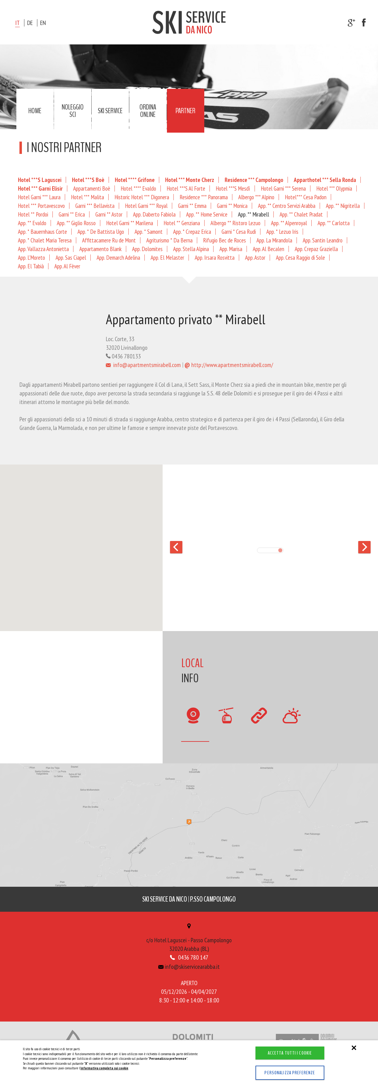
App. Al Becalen (268, 249)
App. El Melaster (167, 257)
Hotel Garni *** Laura (39, 197)
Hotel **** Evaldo (138, 188)
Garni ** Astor (109, 214)
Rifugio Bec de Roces (224, 240)
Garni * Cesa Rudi (239, 231)
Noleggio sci (73, 110)
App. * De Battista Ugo (100, 231)
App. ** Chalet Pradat (301, 214)
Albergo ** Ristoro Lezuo (235, 223)
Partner (185, 111)
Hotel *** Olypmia (334, 188)
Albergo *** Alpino (256, 197)
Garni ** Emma (192, 205)
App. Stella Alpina (191, 249)
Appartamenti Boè (91, 188)
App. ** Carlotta (334, 223)
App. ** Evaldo (32, 223)
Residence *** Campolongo (254, 180)
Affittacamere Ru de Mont (109, 240)
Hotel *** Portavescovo (41, 205)
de (30, 23)
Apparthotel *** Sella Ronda (325, 180)
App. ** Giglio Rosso (76, 223)
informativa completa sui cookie (104, 1061)
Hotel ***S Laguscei (39, 180)
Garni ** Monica (232, 205)
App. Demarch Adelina (118, 257)
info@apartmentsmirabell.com (143, 365)
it (17, 23)
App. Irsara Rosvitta (215, 257)
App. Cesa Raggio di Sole (300, 257)
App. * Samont (149, 231)
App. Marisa (230, 249)
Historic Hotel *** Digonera (141, 197)
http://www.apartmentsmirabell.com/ (229, 365)
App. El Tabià (31, 266)
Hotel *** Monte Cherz (189, 180)
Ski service (110, 111)
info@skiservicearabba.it (189, 968)
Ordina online (147, 110)
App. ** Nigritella (343, 205)
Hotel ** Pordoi (33, 214)
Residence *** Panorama (204, 197)
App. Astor (255, 257)
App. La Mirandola (274, 240)
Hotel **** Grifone (135, 180)
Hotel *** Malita (87, 197)
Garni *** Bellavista (94, 205)
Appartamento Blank (100, 249)
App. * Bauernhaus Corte (42, 231)
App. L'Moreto (31, 257)
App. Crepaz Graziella (316, 249)
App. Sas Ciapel (71, 257)
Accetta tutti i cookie (285, 1046)
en (43, 23)
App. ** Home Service (206, 214)
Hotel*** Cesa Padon (305, 197)
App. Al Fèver (67, 266)
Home (34, 111)
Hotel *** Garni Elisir (40, 188)
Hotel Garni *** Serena (283, 188)
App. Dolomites (147, 249)
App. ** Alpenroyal (289, 223)
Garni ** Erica (72, 214)
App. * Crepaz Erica (192, 231)
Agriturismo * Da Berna (169, 240)
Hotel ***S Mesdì (233, 188)
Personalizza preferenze (285, 1069)
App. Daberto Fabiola (154, 214)
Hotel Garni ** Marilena (129, 223)
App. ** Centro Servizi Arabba (286, 205)
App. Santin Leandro (323, 240)
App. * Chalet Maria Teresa (45, 240)
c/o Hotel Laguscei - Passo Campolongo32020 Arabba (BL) (189, 940)
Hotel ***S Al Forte (186, 188)
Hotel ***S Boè (88, 180)
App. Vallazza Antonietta (43, 249)
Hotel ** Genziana (182, 223)
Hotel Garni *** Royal (146, 205)
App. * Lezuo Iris (282, 231)
